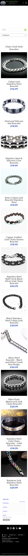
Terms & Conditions (6, 540)
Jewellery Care (12, 534)
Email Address (6, 503)
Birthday (4, 515)
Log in (5, 534)
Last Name (5, 511)
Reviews (4, 536)
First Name (5, 507)
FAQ (9, 536)
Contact (17, 541)
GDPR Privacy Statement (7, 541)
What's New (20, 534)
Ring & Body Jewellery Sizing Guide (10, 538)
